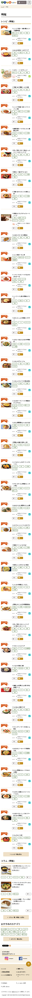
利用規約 (4, 983)
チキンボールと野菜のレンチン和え (21, 484)
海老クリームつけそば (19, 545)
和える (14, 507)
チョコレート (15, 220)
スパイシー (28, 257)
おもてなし (21, 731)
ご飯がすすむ (21, 257)
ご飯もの (21, 52)
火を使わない (15, 35)
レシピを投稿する (7, 975)
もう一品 (14, 469)
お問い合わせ (5, 986)
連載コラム (20, 968)
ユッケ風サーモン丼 (19, 255)
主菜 (21, 32)
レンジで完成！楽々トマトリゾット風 (21, 108)
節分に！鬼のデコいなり (20, 172)
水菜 (15, 709)
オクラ (14, 527)
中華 (15, 135)
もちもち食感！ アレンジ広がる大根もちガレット (21, 900)
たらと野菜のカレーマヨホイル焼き (21, 771)
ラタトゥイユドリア (19, 646)
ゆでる (21, 174)
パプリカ (21, 425)
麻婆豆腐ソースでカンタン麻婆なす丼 (21, 129)
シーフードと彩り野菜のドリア (21, 297)
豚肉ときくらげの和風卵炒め (21, 604)
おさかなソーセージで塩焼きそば (21, 749)
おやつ (21, 220)
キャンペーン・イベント (23, 975)
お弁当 (27, 774)
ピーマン (14, 488)
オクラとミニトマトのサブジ (21, 525)
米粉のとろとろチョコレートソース (21, 214)
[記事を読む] (15, 870)
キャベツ (14, 383)
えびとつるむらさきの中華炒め (21, 340)
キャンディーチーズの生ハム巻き (21, 728)
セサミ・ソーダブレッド (20, 70)
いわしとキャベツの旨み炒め (21, 381)
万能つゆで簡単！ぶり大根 (21, 87)
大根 (21, 89)
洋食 (15, 55)
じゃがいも (15, 405)
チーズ (14, 300)
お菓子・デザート (22, 217)
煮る (27, 89)
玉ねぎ (21, 488)
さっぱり (27, 507)
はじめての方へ (21, 972)
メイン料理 (27, 111)
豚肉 (15, 628)
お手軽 (21, 344)
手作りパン (15, 72)
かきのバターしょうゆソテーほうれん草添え (21, 814)
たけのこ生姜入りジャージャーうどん (21, 793)
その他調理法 (27, 648)
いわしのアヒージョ (19, 361)
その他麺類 (27, 752)
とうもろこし (15, 466)
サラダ (14, 712)
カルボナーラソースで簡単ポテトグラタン (21, 401)
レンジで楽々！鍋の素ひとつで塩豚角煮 (21, 29)
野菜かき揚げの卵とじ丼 (20, 442)
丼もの (14, 133)
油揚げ (21, 567)
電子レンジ (15, 32)
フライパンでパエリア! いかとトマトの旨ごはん (22, 883)
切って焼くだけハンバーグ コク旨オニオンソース (21, 625)
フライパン (27, 344)
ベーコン (3, 877)
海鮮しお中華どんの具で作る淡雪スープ (21, 686)
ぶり (15, 89)
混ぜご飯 (21, 668)
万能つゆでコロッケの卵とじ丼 (21, 192)
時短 (27, 72)
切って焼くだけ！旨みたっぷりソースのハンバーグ (21, 151)
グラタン (21, 405)
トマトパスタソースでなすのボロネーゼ (21, 275)
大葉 (27, 425)
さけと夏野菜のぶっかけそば (21, 422)
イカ (3, 893)
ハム (21, 322)
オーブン (21, 774)
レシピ (4, 968)
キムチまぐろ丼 (17, 835)
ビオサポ (14, 366)
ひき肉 (14, 279)
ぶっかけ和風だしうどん (20, 584)
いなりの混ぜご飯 (18, 665)
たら (15, 774)
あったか (27, 444)
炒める (21, 133)
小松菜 (14, 425)
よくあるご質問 (21, 983)
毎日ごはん (16, 893)
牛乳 (15, 52)
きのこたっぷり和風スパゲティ (21, 319)
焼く (27, 52)
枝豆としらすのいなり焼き (21, 565)
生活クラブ (16, 991)
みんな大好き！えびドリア (21, 50)
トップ (2, 6)
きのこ (14, 322)
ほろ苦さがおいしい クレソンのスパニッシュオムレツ (21, 867)
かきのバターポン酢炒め (20, 235)
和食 (27, 32)
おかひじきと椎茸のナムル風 (21, 505)
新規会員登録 (5, 972)
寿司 (15, 174)
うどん (27, 587)
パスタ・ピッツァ (22, 279)
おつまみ (14, 240)
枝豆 (15, 567)
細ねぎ (27, 709)
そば (15, 547)
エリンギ (14, 363)
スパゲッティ (27, 322)
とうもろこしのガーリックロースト (21, 463)
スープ (21, 689)
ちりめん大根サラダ (19, 707)
